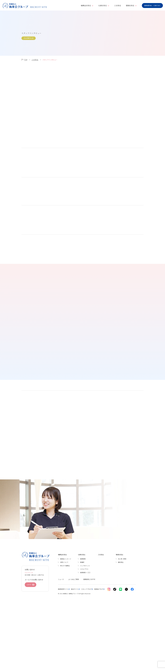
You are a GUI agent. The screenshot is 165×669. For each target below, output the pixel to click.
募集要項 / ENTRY (152, 5)
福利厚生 (120, 621)
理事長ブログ (98, 648)
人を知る (117, 5)
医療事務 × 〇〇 (85, 631)
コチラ (30, 645)
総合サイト (74, 648)
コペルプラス (84, 628)
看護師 (82, 621)
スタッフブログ (86, 648)
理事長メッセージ (65, 617)
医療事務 (83, 617)
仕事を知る (102, 5)
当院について (64, 621)
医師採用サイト (63, 648)
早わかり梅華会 (65, 624)
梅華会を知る (86, 5)
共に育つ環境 (122, 617)
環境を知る (130, 5)
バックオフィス (85, 624)
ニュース (61, 638)
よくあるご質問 (73, 638)
